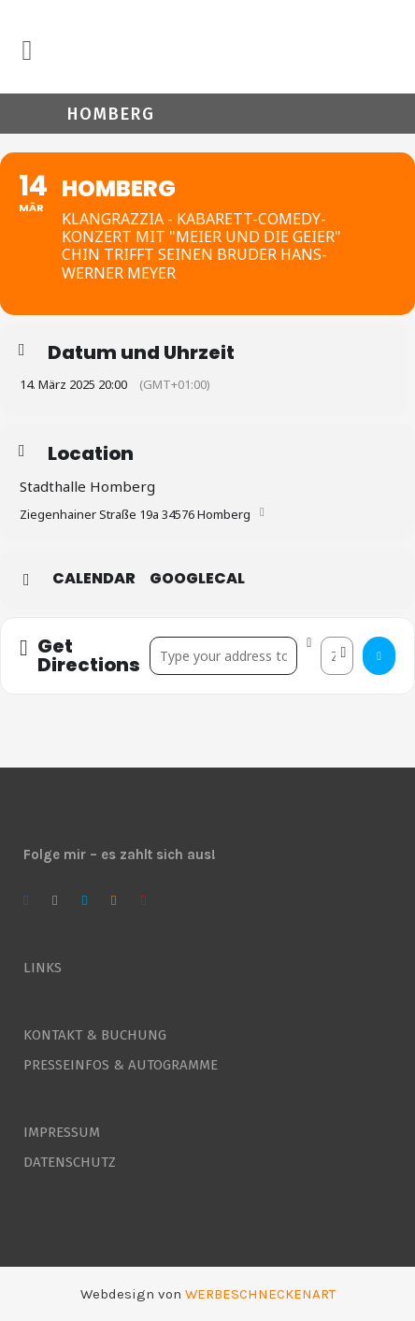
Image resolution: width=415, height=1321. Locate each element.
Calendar (94, 578)
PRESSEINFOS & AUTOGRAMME (120, 1064)
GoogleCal (197, 578)
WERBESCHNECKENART (260, 1293)
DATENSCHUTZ (69, 1162)
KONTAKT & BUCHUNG (94, 1035)
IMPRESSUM (61, 1132)
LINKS (42, 967)
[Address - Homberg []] (224, 656)
